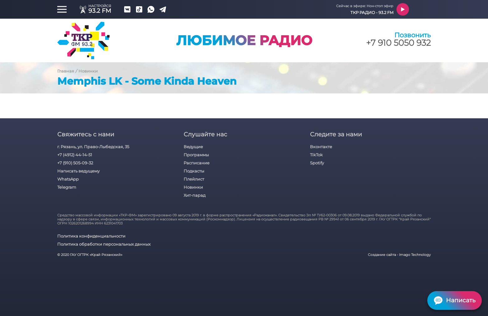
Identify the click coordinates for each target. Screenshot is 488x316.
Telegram (66, 187)
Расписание (196, 162)
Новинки (88, 70)
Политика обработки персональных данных (104, 244)
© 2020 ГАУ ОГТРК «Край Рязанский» (89, 255)
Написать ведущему (78, 170)
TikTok (316, 154)
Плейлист (194, 179)
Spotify (317, 162)
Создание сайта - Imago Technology (399, 255)
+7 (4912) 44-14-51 (74, 154)
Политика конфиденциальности (91, 235)
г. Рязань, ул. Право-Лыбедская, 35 (93, 146)
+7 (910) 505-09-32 (75, 162)
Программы (196, 154)
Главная (65, 70)
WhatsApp (68, 179)
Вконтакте (321, 146)
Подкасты (194, 170)
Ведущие (193, 146)
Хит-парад (194, 195)
